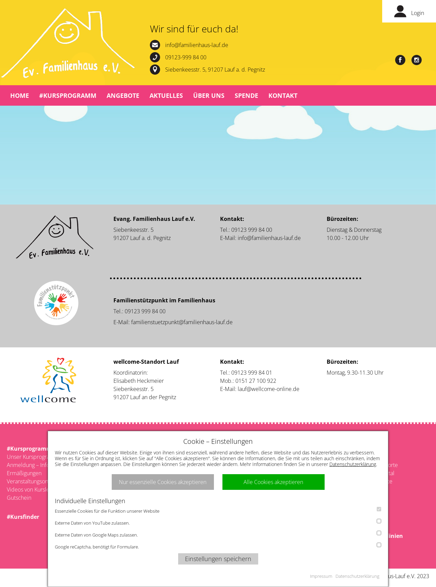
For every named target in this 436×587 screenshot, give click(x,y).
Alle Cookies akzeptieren (273, 482)
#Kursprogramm (67, 95)
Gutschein (19, 497)
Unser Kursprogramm (33, 457)
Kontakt (282, 95)
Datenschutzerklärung (352, 464)
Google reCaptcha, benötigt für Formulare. (218, 546)
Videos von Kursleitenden (37, 489)
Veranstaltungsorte (29, 481)
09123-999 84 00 (185, 57)
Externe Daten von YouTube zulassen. (218, 522)
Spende (246, 95)
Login (417, 13)
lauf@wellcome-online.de (268, 389)
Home (19, 95)
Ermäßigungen (24, 473)
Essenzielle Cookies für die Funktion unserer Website (218, 510)
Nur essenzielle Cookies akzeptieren (162, 482)
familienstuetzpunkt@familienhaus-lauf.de (182, 322)
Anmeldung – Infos (29, 465)
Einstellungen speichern (218, 559)
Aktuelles (166, 95)
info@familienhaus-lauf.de (196, 45)
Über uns (208, 95)
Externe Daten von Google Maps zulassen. (218, 534)
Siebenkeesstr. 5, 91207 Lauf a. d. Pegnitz (215, 69)
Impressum (321, 576)
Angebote (123, 95)
